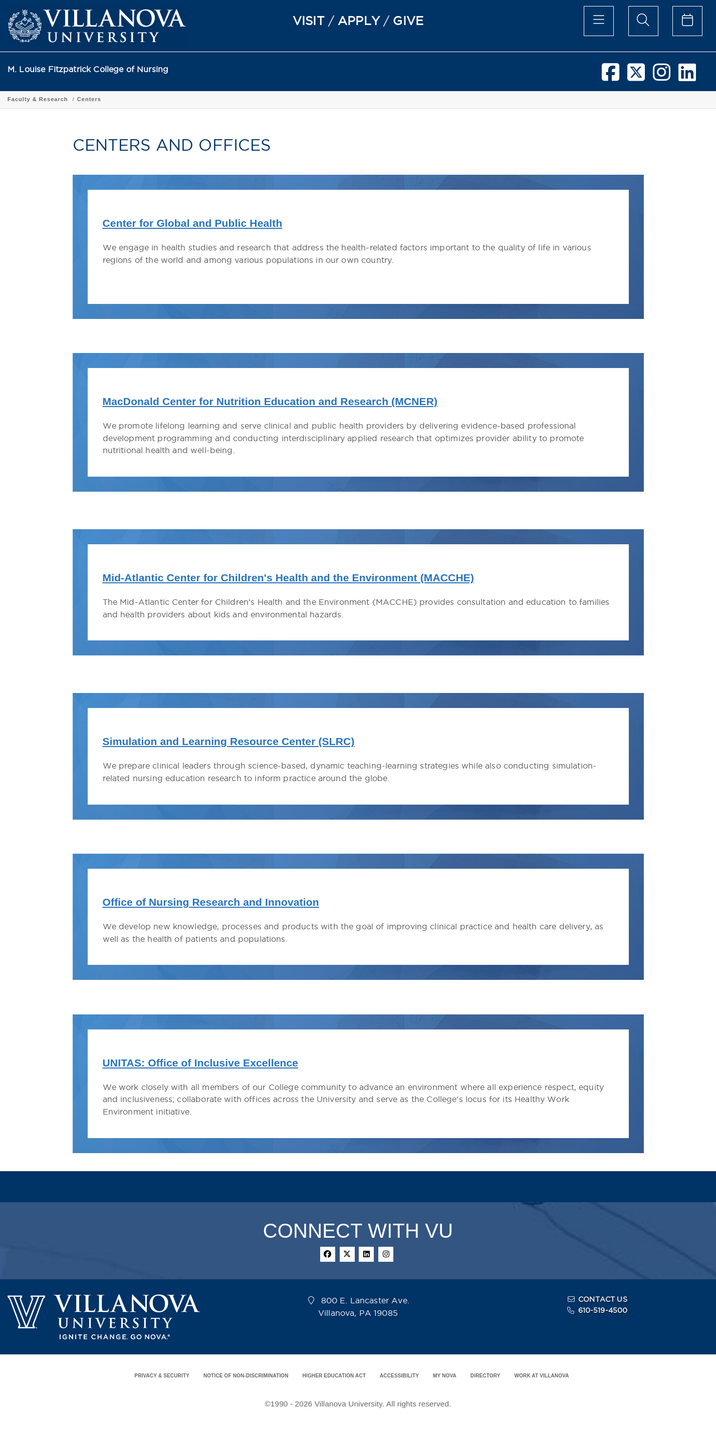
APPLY (359, 20)
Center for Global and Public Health (193, 223)
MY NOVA (444, 1375)
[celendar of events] (687, 21)
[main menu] (599, 21)
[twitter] (636, 76)
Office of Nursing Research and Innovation (211, 902)
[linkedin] (687, 76)
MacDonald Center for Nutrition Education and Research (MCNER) (270, 401)
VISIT (309, 20)
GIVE (408, 20)
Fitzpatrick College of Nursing (54, 99)
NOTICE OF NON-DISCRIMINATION (246, 1375)
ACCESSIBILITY (399, 1375)
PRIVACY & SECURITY (161, 1375)
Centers (191, 99)
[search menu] (643, 21)
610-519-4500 (603, 1310)
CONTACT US (602, 1299)
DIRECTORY (485, 1375)
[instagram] (661, 76)
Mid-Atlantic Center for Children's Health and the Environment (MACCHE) (288, 577)
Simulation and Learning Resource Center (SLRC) (229, 741)
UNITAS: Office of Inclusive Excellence (201, 1062)
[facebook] (610, 76)
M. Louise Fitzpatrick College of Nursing (88, 69)
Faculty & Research (140, 99)
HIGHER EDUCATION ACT (334, 1375)
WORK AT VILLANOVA (542, 1375)
